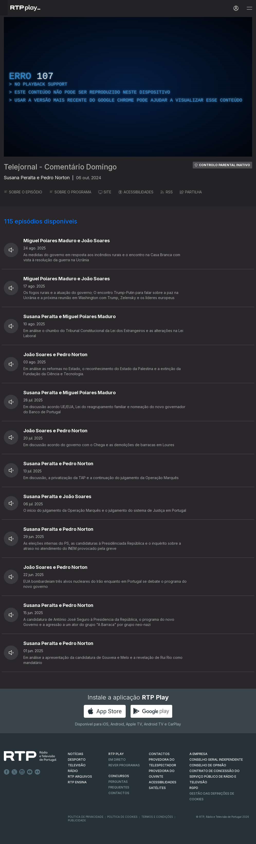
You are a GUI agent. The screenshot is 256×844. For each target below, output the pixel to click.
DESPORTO (77, 759)
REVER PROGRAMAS (124, 765)
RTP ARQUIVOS (80, 776)
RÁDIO (73, 771)
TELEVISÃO (77, 765)
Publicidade (77, 820)
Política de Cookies (122, 816)
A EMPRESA (198, 754)
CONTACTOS (159, 754)
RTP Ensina (77, 782)
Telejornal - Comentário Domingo (60, 167)
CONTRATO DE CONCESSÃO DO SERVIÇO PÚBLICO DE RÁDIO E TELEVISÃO (214, 776)
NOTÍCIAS (75, 754)
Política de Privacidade (85, 816)
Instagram (22, 772)
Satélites (157, 788)
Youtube (30, 772)
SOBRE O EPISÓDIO (23, 192)
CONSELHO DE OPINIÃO (207, 765)
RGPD (193, 788)
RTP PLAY (116, 754)
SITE (104, 192)
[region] (128, 87)
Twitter (14, 772)
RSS (167, 192)
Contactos (118, 793)
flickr (37, 772)
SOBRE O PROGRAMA (70, 192)
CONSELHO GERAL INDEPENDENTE (216, 759)
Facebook (7, 772)
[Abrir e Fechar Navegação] (249, 8)
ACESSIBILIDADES (135, 192)
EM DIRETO (117, 759)
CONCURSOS (118, 776)
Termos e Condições (157, 816)
